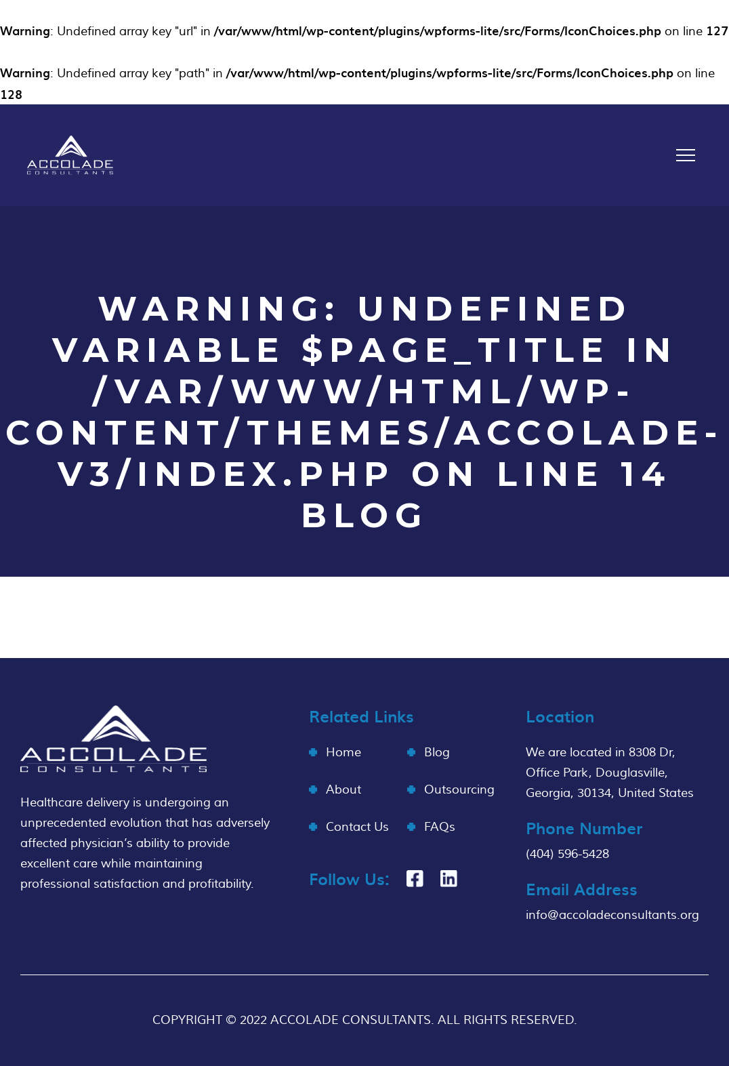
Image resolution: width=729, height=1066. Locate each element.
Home (343, 752)
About (343, 790)
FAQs (439, 827)
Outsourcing (459, 790)
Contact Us (357, 827)
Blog (437, 752)
